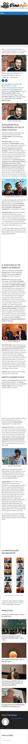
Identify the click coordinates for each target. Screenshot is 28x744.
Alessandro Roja (12, 87)
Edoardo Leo (8, 86)
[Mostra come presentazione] (14, 595)
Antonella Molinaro (16, 718)
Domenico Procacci (15, 420)
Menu (2, 13)
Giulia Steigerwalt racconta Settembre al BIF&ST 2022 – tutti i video (13, 638)
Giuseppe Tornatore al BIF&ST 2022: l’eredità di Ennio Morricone (13, 705)
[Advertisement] (14, 30)
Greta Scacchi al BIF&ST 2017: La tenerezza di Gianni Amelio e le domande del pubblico (12, 683)
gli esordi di (14, 89)
